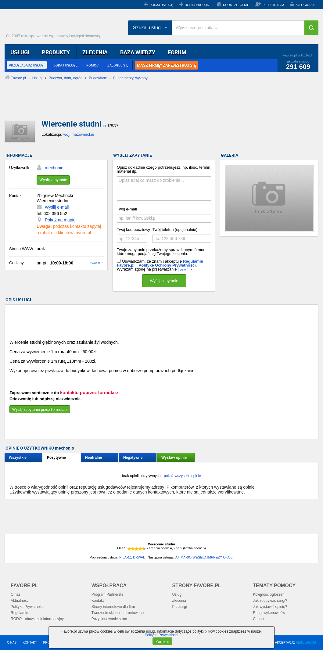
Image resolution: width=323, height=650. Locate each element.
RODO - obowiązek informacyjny (37, 619)
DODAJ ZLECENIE (236, 5)
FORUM (177, 52)
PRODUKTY (56, 52)
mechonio (54, 167)
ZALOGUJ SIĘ (305, 5)
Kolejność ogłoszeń (268, 594)
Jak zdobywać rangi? (270, 600)
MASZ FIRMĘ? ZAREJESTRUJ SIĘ (166, 65)
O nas (15, 594)
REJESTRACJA (273, 5)
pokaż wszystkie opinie (182, 476)
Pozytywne (56, 457)
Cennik (258, 619)
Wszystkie (18, 457)
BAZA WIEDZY (137, 52)
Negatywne (132, 457)
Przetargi (179, 607)
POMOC (92, 65)
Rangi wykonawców (269, 613)
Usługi (177, 594)
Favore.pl (55, 26)
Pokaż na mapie (60, 219)
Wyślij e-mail (57, 207)
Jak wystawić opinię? (270, 607)
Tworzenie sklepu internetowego (118, 613)
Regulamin (19, 613)
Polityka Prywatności (27, 607)
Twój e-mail (127, 209)
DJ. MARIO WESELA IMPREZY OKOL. (204, 557)
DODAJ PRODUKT (198, 5)
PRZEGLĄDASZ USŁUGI (27, 65)
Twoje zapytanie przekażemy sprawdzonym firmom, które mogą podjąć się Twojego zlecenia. (162, 252)
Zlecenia (179, 600)
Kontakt (98, 600)
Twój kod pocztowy (133, 230)
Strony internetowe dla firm (113, 607)
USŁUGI (19, 52)
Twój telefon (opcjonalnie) (175, 230)
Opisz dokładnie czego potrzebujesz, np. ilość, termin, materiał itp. (164, 169)
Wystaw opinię (174, 457)
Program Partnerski (107, 594)
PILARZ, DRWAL (132, 557)
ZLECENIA (95, 52)
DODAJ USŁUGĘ (161, 5)
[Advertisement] (152, 105)
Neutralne (93, 457)
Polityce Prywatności (161, 635)
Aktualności (20, 600)
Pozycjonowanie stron (109, 619)
